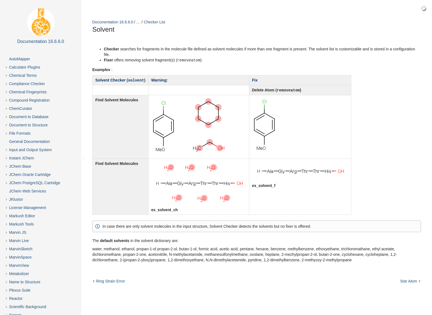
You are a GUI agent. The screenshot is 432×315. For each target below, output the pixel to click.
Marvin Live (19, 240)
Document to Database (28, 117)
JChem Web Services (27, 191)
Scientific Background (27, 307)
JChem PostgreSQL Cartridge (34, 183)
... (138, 22)
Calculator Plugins (24, 67)
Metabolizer (19, 273)
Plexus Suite (20, 290)
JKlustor (16, 199)
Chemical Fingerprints (28, 92)
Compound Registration (29, 100)
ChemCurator (20, 108)
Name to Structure (24, 282)
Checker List (154, 22)
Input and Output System (30, 150)
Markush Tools (21, 224)
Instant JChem (21, 158)
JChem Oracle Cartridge (30, 174)
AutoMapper (19, 59)
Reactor (16, 298)
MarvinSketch (21, 249)
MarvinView (19, 265)
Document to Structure (28, 125)
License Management (27, 207)
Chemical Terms (23, 75)
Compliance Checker (27, 84)
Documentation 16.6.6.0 (112, 22)
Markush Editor (22, 216)
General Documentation (29, 141)
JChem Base (20, 166)
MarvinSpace (20, 257)
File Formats (20, 133)
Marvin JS (17, 232)
